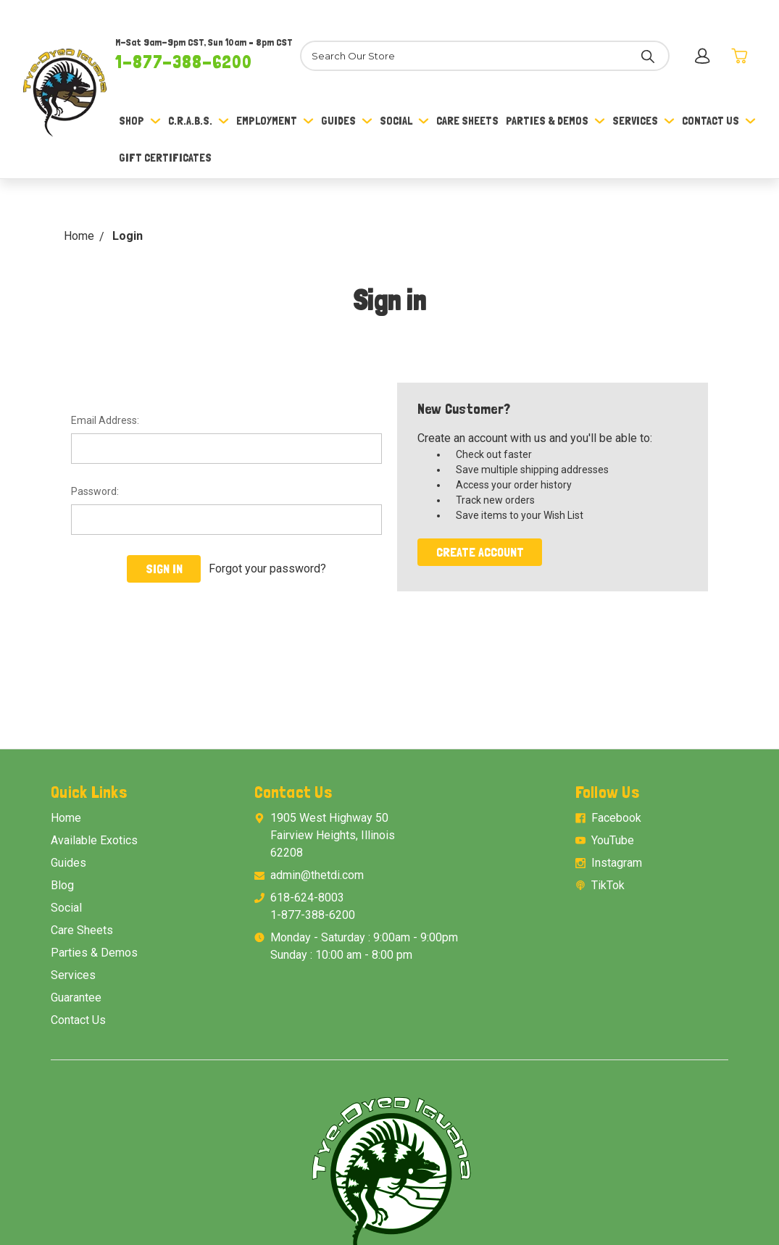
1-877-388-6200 (183, 61)
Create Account (480, 551)
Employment (275, 121)
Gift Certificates (165, 158)
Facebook (616, 818)
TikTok (608, 885)
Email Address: (105, 420)
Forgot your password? (267, 568)
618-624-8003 (307, 897)
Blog (62, 885)
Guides (346, 121)
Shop (140, 121)
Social (404, 121)
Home (66, 818)
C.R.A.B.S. (198, 121)
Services (643, 121)
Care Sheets (467, 121)
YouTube (612, 840)
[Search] (484, 56)
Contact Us (719, 121)
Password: (95, 491)
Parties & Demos (555, 121)
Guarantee (76, 997)
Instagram (616, 863)
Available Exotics (94, 840)
